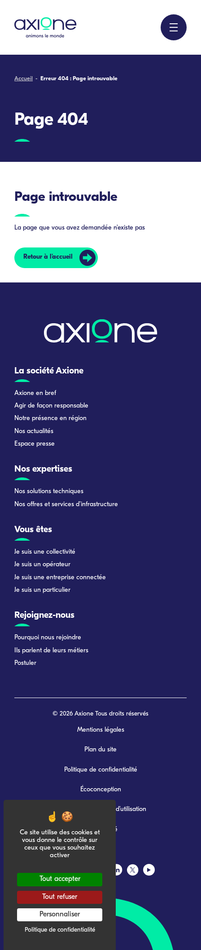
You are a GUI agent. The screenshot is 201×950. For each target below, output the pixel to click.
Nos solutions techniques (48, 491)
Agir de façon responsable (51, 406)
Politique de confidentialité (100, 770)
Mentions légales (100, 730)
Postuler (25, 663)
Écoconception (100, 789)
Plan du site (100, 749)
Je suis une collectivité (44, 552)
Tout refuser (59, 897)
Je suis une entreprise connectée (60, 577)
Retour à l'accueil (48, 257)
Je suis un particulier (42, 590)
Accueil (23, 79)
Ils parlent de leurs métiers (51, 650)
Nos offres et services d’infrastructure (66, 504)
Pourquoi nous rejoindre (47, 637)
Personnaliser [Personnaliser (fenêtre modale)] (59, 914)
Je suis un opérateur (42, 564)
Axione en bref (35, 393)
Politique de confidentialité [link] (60, 930)
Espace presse (34, 444)
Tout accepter (59, 879)
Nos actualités (33, 431)
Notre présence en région (50, 418)
